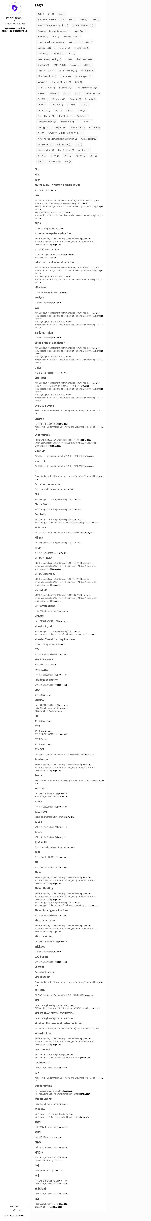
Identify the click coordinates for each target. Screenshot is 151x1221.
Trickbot (87, 121)
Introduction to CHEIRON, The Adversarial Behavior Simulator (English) (67, 215)
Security (90, 98)
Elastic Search (84, 59)
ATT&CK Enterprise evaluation (53, 25)
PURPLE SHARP (46, 87)
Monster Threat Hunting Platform (54, 81)
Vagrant (61, 127)
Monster (65, 76)
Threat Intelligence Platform (73, 115)
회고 (68, 161)
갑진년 (42, 155)
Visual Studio (77, 127)
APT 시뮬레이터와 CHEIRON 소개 (49, 212)
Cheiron (65, 47)
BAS (56, 36)
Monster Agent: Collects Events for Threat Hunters (57, 1057)
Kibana (74, 64)
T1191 (84, 104)
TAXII (58, 110)
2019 (41, 13)
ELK (68, 59)
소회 (93, 155)
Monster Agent (83, 76)
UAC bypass (44, 127)
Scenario (75, 98)
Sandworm (59, 98)
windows (83, 150)
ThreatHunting (69, 121)
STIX (78, 93)
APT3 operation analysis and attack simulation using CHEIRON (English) (67, 206)
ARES (95, 19)
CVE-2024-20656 (46, 47)
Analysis (43, 36)
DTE (71, 53)
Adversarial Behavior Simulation (54, 30)
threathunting (66, 150)
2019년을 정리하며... (43, 710)
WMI (41, 132)
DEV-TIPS (58, 53)
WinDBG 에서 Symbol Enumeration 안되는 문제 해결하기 (59, 455)
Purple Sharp (41, 190)
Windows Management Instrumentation (57, 138)
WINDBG (94, 127)
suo (79, 144)
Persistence (66, 87)
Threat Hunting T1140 (44, 228)
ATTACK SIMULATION (83, 25)
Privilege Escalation (87, 87)
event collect (45, 144)
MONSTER (87, 70)
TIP (69, 110)
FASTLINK (60, 64)
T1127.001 (57, 104)
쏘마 (41, 161)
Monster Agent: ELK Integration (49, 1054)
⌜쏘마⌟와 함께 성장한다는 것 (46, 423)
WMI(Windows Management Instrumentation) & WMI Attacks (62, 200)
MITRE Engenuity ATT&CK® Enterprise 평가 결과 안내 (58, 238)
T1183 (71, 104)
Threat (80, 110)
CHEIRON (86, 42)
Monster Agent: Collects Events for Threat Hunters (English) (61, 522)
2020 (51, 13)
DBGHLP (43, 53)
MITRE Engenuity (68, 70)
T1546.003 (44, 110)
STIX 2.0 (38, 694)
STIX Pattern (93, 93)
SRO (66, 93)
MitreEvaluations (47, 76)
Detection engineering (49, 59)
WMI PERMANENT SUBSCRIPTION (65, 132)
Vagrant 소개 (40, 971)
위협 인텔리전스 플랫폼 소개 (46, 292)
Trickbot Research (43, 302)
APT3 (83, 19)
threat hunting (46, 150)
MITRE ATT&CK (46, 70)
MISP (87, 64)
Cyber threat (81, 47)
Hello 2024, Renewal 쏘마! (46, 610)
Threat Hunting (46, 115)
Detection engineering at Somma (50, 254)
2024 (62, 13)
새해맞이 (81, 155)
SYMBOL (43, 98)
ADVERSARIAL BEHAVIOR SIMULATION (56, 19)
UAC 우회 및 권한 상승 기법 (46, 674)
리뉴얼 (67, 155)
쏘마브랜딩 (55, 161)
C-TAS (72, 42)
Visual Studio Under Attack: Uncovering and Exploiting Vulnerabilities (66, 410)
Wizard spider (89, 138)
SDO (41, 93)
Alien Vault (81, 30)
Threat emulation (47, 121)
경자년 (54, 155)
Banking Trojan (71, 36)
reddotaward (64, 144)
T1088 (42, 104)
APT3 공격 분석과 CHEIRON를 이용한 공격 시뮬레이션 (57, 203)
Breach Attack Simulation (51, 42)
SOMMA (54, 93)
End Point (44, 64)
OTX (78, 81)
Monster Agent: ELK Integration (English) (53, 499)
